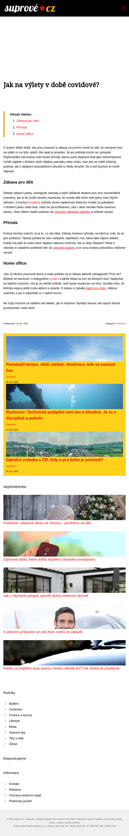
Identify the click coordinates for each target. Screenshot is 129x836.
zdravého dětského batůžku (72, 212)
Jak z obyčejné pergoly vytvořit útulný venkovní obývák (45, 596)
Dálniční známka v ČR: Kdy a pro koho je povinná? (54, 459)
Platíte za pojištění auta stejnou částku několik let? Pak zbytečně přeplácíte (61, 668)
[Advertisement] (64, 41)
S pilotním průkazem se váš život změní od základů (43, 632)
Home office (24, 134)
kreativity (34, 202)
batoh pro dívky (96, 288)
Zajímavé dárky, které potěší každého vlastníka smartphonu (49, 559)
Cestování (121, 323)
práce (55, 278)
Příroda (21, 127)
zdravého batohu (64, 247)
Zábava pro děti (27, 121)
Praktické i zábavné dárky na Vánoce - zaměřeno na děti (47, 523)
